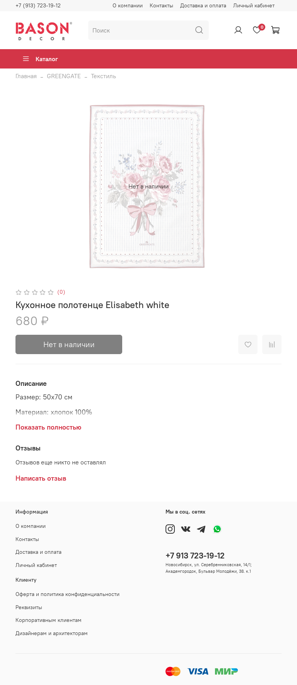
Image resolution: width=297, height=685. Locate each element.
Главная (26, 76)
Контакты (161, 5)
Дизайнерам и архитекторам (51, 633)
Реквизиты (28, 607)
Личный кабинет (254, 5)
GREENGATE (64, 76)
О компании (128, 5)
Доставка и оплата (203, 5)
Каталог (40, 59)
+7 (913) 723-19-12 (38, 5)
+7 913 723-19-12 (195, 555)
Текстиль (103, 76)
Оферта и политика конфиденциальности (67, 594)
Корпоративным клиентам (48, 619)
